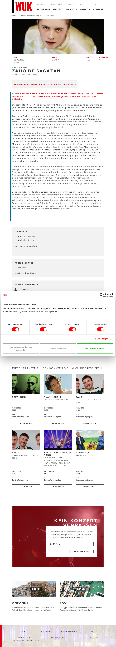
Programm (43, 9)
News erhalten (81, 551)
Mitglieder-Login (58, 638)
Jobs (82, 4)
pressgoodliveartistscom (26, 273)
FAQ (63, 602)
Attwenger (83, 452)
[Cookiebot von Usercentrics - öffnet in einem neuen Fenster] (102, 295)
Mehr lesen (26, 423)
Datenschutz (46, 631)
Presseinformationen (30, 15)
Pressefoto (23, 289)
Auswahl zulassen (58, 348)
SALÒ (79, 397)
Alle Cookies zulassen (95, 348)
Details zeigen (101, 339)
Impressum (92, 638)
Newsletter (56, 4)
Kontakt (98, 9)
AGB (24, 631)
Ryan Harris (52, 397)
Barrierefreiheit (69, 631)
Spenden (41, 4)
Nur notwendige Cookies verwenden (21, 348)
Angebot (58, 9)
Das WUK (71, 9)
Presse (71, 4)
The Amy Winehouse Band (58, 453)
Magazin (85, 9)
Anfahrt (20, 602)
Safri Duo (19, 397)
